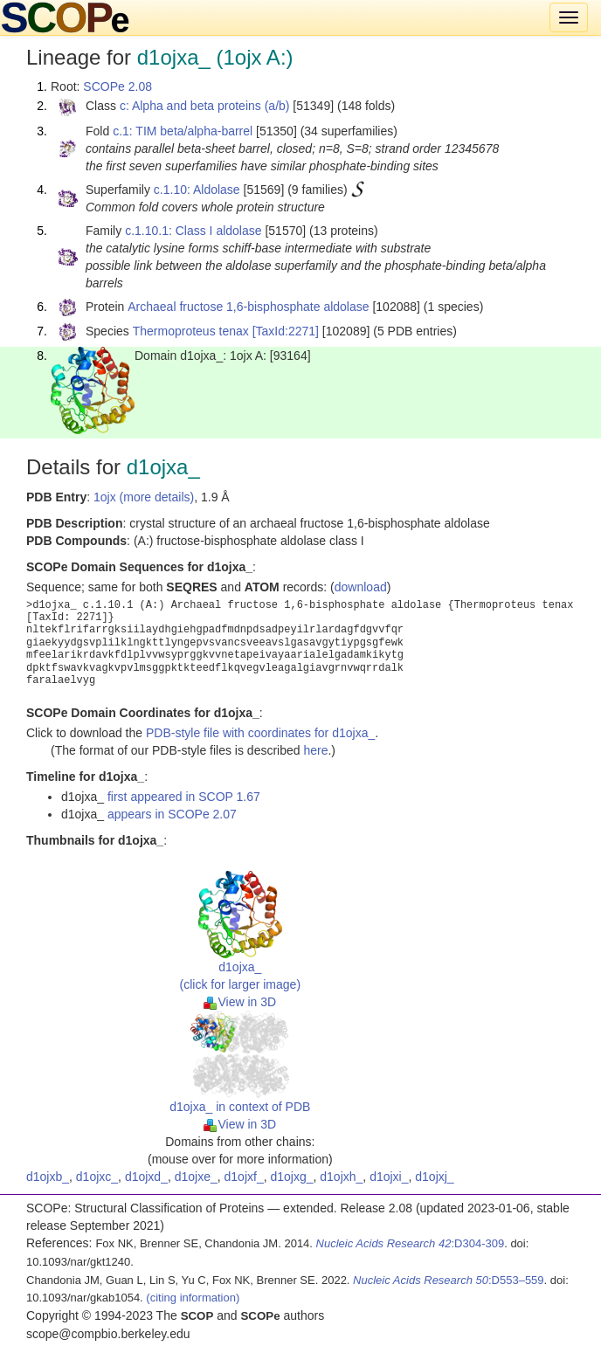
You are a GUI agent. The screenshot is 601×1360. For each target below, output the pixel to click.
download (361, 587)
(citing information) (192, 1297)
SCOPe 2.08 (117, 86)
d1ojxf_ (244, 1177)
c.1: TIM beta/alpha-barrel (182, 131)
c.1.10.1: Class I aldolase (193, 231)
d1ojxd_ (146, 1177)
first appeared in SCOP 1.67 (183, 797)
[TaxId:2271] (285, 331)
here (315, 750)
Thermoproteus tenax (191, 331)
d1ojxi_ (389, 1177)
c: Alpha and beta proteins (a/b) (205, 106)
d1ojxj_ (434, 1177)
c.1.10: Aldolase (197, 190)
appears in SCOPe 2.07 (172, 814)
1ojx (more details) (143, 497)
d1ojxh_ (341, 1177)
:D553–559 (448, 1280)
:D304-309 (410, 1243)
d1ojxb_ (47, 1177)
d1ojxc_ (97, 1177)
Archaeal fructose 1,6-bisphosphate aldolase (248, 307)
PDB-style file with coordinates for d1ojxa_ (260, 733)
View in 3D (240, 1002)
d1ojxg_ (291, 1177)
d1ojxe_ (196, 1177)
